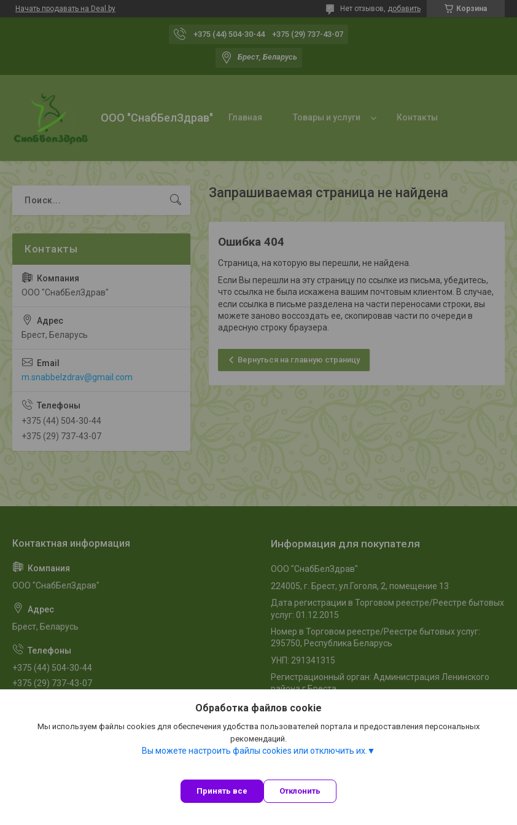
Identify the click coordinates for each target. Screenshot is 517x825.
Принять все (221, 791)
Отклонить (300, 791)
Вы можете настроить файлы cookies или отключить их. (254, 751)
